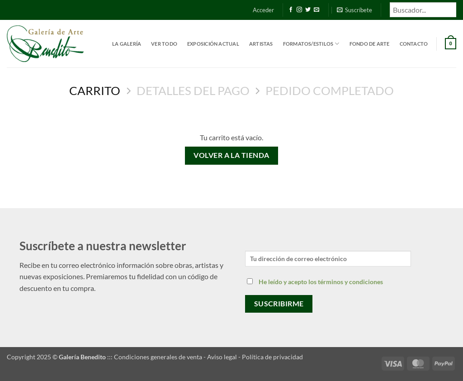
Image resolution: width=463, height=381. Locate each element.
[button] (263, 10)
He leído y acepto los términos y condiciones (321, 282)
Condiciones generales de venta (158, 357)
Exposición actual (213, 44)
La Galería (126, 44)
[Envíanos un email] (316, 10)
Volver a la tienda (231, 155)
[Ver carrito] (450, 43)
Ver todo (164, 44)
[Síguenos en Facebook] (290, 10)
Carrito (94, 90)
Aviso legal (222, 357)
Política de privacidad (272, 357)
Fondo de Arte (370, 44)
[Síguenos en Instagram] (299, 10)
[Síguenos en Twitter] (308, 10)
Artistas (261, 44)
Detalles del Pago (193, 90)
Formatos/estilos (311, 43)
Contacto (414, 44)
